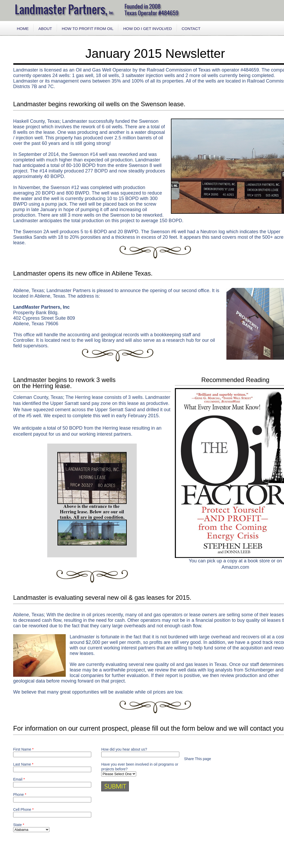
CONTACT (191, 28)
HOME (23, 28)
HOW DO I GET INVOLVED (147, 28)
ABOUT (45, 28)
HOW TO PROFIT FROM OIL (88, 28)
